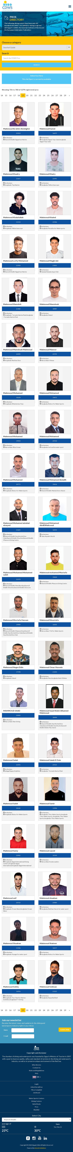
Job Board (36, 1093)
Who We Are (36, 1065)
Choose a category (11, 42)
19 (23, 95)
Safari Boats (36, 1104)
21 (31, 95)
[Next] (69, 95)
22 (35, 95)
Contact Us (36, 1068)
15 (6, 95)
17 (14, 95)
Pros (36, 1107)
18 (19, 95)
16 (10, 95)
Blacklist (36, 1110)
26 (52, 95)
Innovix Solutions (40, 1148)
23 (40, 95)
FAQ (36, 1073)
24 (44, 95)
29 (65, 95)
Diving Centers (36, 1101)
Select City (36, 1115)
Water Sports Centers (36, 1098)
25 (48, 95)
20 (27, 95)
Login (36, 1084)
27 (57, 95)
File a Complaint (36, 1090)
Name (6, 1030)
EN (36, 1077)
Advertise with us (37, 1087)
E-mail (6, 1036)
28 (61, 95)
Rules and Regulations (36, 1070)
